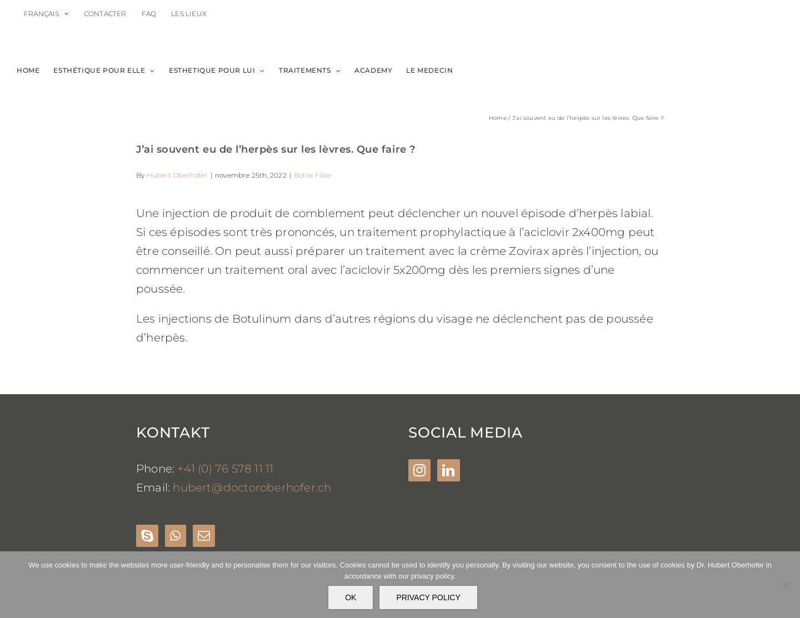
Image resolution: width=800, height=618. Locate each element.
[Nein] (786, 584)
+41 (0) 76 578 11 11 (225, 468)
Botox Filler (313, 175)
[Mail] (204, 536)
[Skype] (147, 536)
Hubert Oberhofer (177, 175)
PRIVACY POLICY (428, 597)
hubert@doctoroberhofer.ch (252, 487)
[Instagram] (419, 470)
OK (350, 597)
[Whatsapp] (175, 536)
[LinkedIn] (448, 470)
